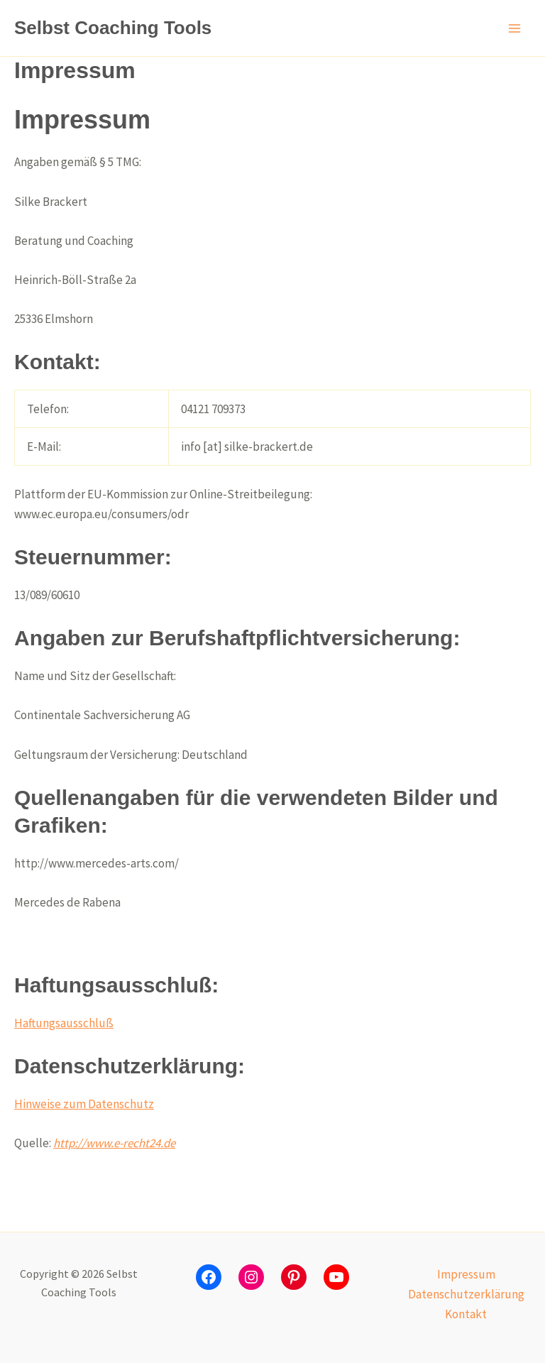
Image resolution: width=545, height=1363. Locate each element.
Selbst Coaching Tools (112, 27)
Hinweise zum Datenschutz (84, 1104)
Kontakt (466, 1314)
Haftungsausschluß (64, 1023)
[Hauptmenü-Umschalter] (515, 28)
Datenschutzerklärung (466, 1294)
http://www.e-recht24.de (114, 1143)
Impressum (466, 1274)
